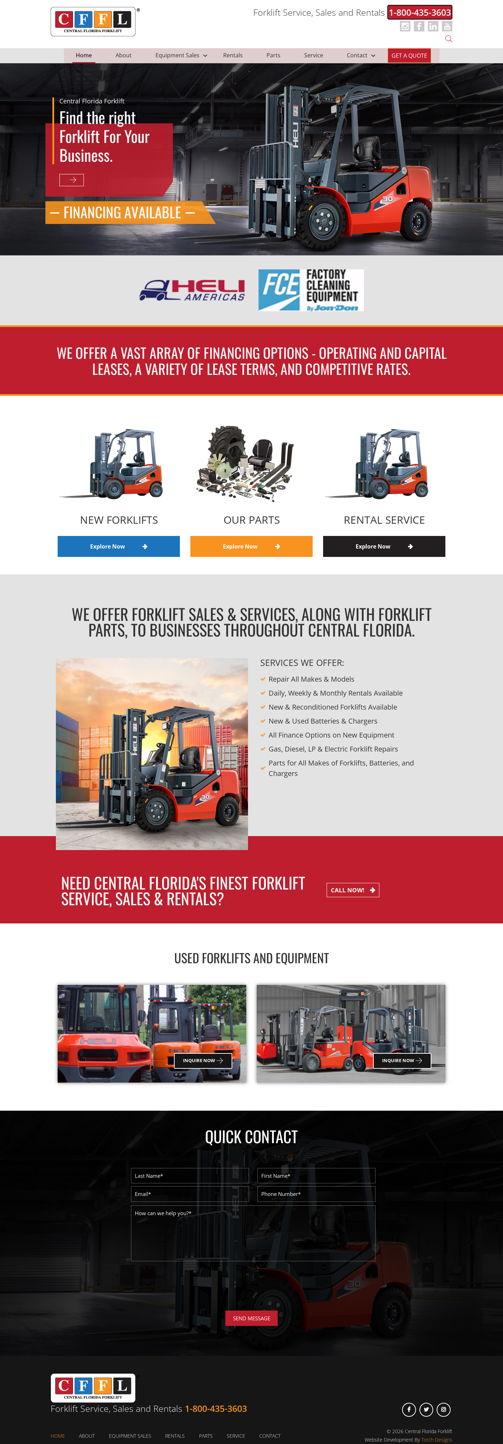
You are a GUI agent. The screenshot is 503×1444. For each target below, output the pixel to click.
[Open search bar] (448, 38)
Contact (357, 55)
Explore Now (87, 180)
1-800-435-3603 (420, 12)
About (124, 55)
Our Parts (252, 520)
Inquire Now (203, 1060)
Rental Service (384, 520)
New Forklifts (119, 520)
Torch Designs (436, 1439)
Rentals (233, 55)
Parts (273, 55)
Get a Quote (409, 55)
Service (313, 55)
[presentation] (184, 1291)
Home (84, 55)
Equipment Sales (177, 55)
